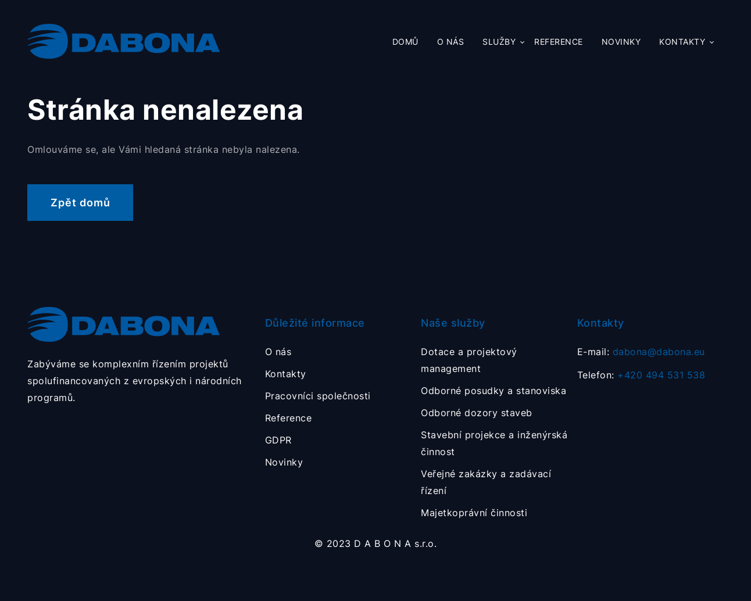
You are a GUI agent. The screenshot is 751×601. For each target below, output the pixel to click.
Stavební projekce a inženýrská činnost (494, 443)
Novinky (621, 42)
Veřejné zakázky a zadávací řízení (486, 482)
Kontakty (682, 42)
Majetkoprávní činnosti (474, 512)
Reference (558, 42)
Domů (405, 42)
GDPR (278, 440)
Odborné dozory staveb (476, 412)
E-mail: (641, 351)
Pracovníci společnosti (318, 396)
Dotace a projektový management (469, 360)
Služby (499, 42)
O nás (450, 42)
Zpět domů (80, 202)
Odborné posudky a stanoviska (493, 390)
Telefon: (641, 375)
